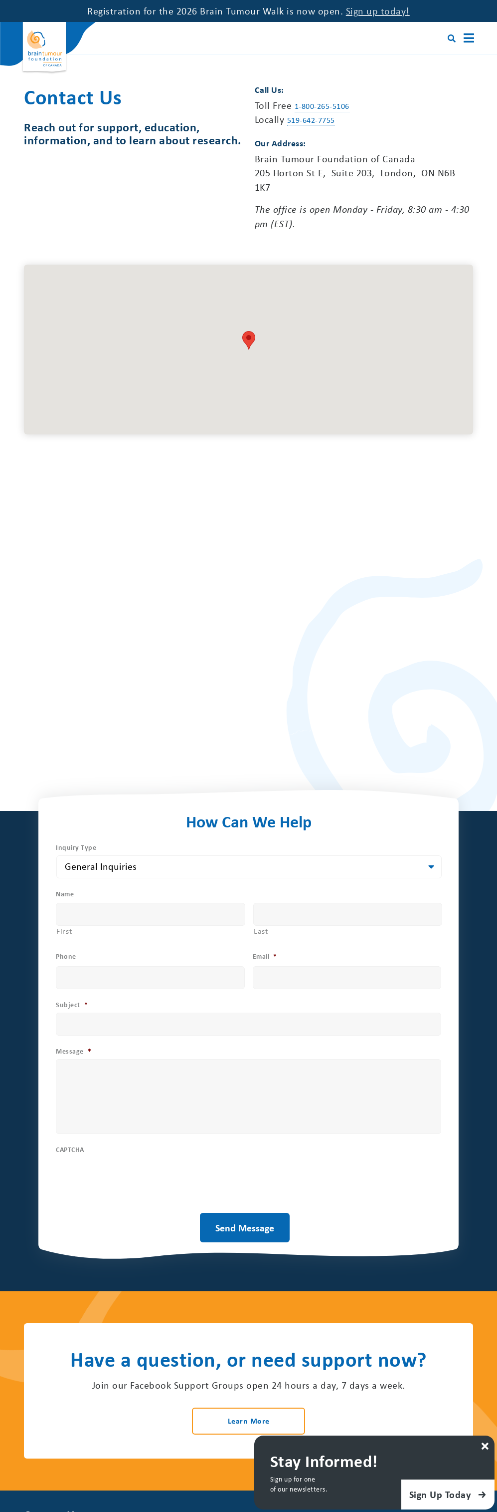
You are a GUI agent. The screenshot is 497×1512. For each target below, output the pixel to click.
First (64, 931)
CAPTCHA (70, 1150)
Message (73, 1051)
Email (265, 956)
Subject (72, 1005)
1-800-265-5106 (322, 106)
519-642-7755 (311, 120)
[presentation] (131, 1195)
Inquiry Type (76, 847)
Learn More (249, 1421)
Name (65, 894)
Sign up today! (378, 10)
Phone (66, 956)
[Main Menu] (468, 38)
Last (261, 931)
